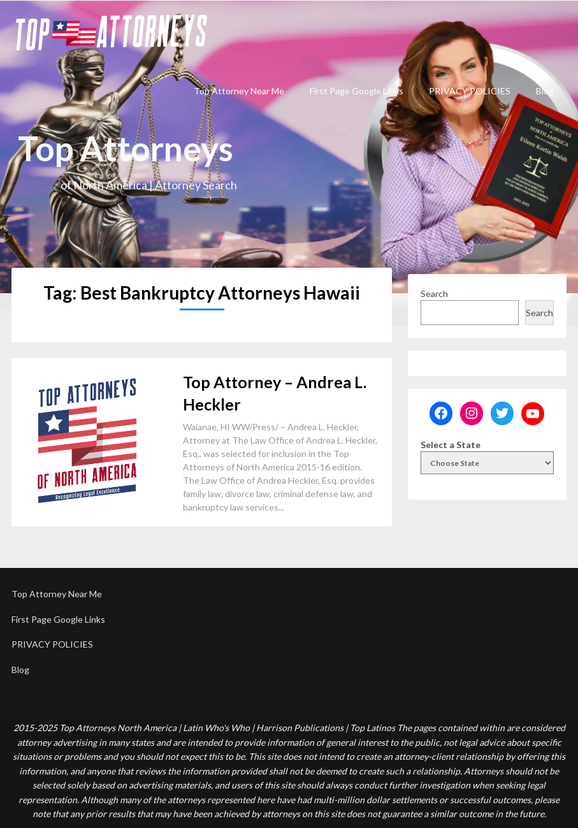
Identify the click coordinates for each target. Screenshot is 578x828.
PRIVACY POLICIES (469, 90)
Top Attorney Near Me (239, 90)
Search (434, 293)
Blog (545, 90)
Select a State (450, 444)
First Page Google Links (356, 90)
